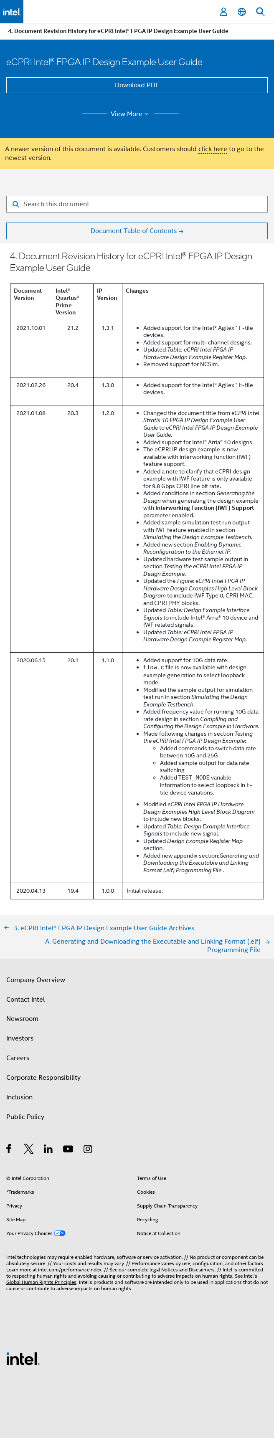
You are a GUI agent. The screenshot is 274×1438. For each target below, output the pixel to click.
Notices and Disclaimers (188, 1269)
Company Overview (35, 980)
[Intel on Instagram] (88, 1150)
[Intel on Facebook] (9, 1150)
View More (131, 114)
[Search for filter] (137, 204)
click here (212, 149)
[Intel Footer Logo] (23, 1358)
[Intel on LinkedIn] (48, 1150)
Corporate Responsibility (43, 1077)
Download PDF (137, 85)
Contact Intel (25, 999)
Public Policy (25, 1117)
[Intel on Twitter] (29, 1150)
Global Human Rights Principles (41, 1282)
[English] (242, 11)
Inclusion (19, 1097)
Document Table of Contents (134, 231)
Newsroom (22, 1019)
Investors (19, 1038)
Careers (17, 1058)
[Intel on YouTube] (68, 1150)
